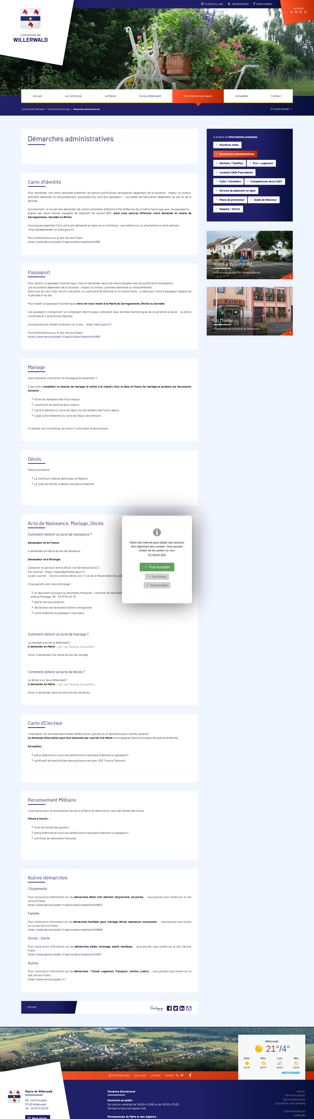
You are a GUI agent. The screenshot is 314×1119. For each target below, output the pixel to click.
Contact (276, 96)
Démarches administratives (236, 154)
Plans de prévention (231, 200)
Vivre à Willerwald (150, 96)
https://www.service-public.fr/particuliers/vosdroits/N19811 (65, 954)
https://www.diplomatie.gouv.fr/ (65, 572)
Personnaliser (159, 585)
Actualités (241, 96)
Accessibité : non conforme (290, 1104)
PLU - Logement (263, 163)
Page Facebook (263, 4)
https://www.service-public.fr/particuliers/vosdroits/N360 (64, 336)
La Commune (73, 96)
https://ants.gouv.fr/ (99, 324)
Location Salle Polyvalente (236, 172)
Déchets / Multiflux (231, 163)
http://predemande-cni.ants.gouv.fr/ (51, 229)
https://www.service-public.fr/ (47, 979)
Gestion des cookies (294, 1100)
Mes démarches (238, 4)
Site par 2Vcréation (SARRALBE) (294, 1113)
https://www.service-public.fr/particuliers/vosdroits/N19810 (65, 905)
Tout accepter (159, 567)
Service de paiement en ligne (237, 190)
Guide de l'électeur (265, 200)
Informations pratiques (198, 96)
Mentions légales (295, 1095)
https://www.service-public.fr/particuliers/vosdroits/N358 (64, 242)
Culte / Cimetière (230, 181)
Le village (140, 1076)
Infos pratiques (119, 1075)
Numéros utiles (229, 145)
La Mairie (110, 96)
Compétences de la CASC (266, 181)
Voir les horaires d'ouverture (76, 646)
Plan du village (212, 4)
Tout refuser (159, 576)
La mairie (156, 1076)
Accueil (37, 96)
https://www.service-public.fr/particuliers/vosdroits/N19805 (65, 929)
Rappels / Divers (229, 209)
